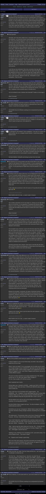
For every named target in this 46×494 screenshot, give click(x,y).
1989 (45, 301)
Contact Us (34, 491)
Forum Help (38, 491)
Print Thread (3, 11)
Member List (19, 6)
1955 (45, 217)
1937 (45, 100)
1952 (45, 197)
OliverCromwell (31, 129)
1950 (45, 171)
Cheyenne (32, 197)
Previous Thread (11, 9)
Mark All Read (8, 491)
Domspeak (2, 4)
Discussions (11, 4)
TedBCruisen (31, 32)
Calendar (24, 6)
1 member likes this (12, 30)
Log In (43, 4)
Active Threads (30, 6)
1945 (45, 143)
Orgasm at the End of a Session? (9, 14)
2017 (45, 472)
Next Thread (34, 9)
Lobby (16, 4)
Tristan (32, 449)
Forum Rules (3, 491)
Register (39, 4)
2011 (45, 356)
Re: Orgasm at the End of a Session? (10, 32)
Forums (7, 4)
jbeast (33, 301)
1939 (45, 129)
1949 (45, 159)
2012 (45, 449)
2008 (45, 344)
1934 (45, 32)
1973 (45, 253)
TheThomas (32, 344)
